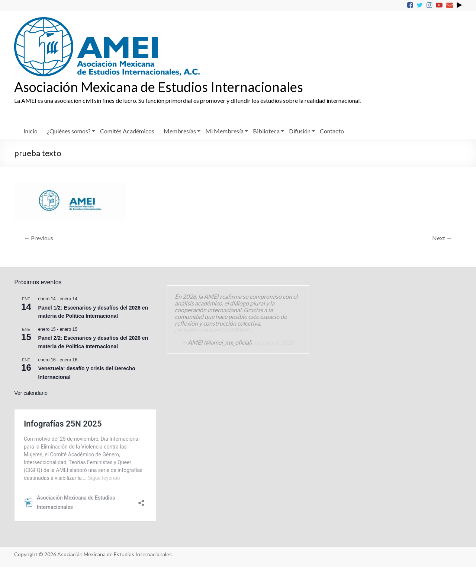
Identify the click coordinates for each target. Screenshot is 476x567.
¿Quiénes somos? (69, 130)
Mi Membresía (224, 130)
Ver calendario (31, 393)
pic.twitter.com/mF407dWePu (213, 329)
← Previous (38, 237)
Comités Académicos (127, 130)
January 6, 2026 (273, 342)
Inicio (30, 130)
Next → (442, 237)
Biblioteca (266, 130)
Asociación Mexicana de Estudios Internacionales (158, 87)
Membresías (180, 130)
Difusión (300, 130)
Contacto (332, 130)
